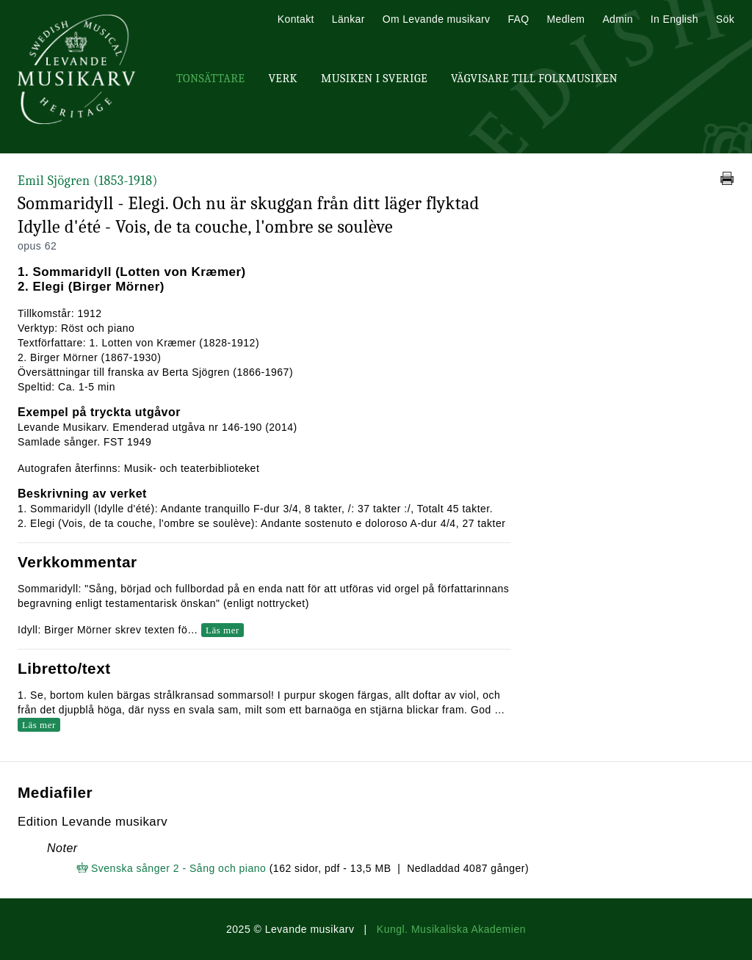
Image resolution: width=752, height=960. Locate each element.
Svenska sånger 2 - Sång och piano (178, 868)
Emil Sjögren (88, 181)
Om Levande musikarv (437, 19)
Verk (282, 78)
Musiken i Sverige (374, 78)
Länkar (348, 19)
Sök (725, 19)
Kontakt (296, 19)
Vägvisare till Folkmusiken (534, 78)
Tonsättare (210, 78)
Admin (617, 19)
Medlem (565, 19)
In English (674, 19)
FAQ (518, 19)
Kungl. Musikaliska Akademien (451, 929)
